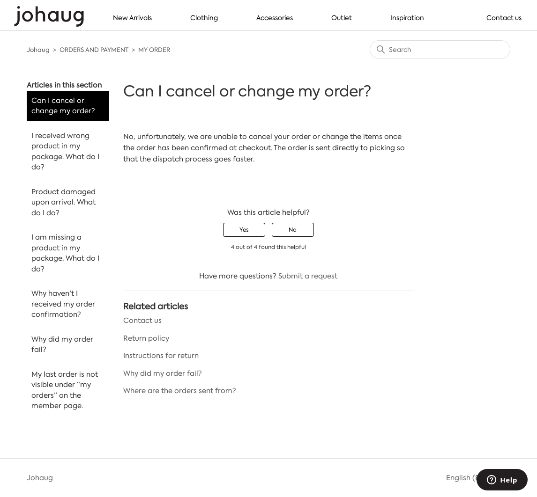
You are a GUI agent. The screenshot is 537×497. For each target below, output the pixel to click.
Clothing (204, 18)
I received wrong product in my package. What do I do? (65, 151)
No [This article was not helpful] (293, 230)
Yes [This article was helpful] (243, 230)
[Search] (440, 49)
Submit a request (307, 276)
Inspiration (407, 18)
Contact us (504, 18)
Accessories (274, 18)
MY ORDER (154, 50)
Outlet (341, 18)
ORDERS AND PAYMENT (94, 50)
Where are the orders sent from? (179, 390)
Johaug (38, 50)
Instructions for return (161, 355)
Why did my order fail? (62, 345)
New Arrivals (132, 18)
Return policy (146, 338)
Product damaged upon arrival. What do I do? (63, 202)
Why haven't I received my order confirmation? (63, 304)
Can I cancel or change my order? (63, 106)
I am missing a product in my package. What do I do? (65, 253)
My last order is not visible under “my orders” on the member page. (64, 390)
